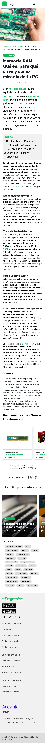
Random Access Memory (19, 141)
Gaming (22, 558)
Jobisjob (31, 722)
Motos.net (20, 722)
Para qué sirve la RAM (22, 148)
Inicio (5, 47)
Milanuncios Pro (9, 686)
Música (9, 573)
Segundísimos (12, 577)
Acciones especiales (14, 546)
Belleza (24, 550)
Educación (10, 558)
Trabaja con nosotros (11, 672)
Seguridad (25, 577)
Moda (9, 570)
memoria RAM (28, 344)
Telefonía (10, 585)
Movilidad (28, 570)
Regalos (34, 573)
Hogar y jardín (12, 562)
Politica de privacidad (11, 641)
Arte (27, 546)
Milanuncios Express (11, 661)
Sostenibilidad (12, 581)
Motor (18, 570)
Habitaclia (18, 718)
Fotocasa (8, 718)
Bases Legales (12, 550)
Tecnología (26, 581)
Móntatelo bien (16, 47)
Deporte (9, 554)
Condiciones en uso (10, 635)
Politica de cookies (10, 647)
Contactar (6, 629)
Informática (21, 566)
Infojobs (29, 718)
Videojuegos (32, 585)
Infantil (9, 566)
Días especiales (23, 554)
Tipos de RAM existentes (23, 145)
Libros (32, 566)
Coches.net (9, 722)
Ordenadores (21, 573)
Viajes (20, 585)
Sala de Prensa (8, 666)
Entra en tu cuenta (10, 692)
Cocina (35, 550)
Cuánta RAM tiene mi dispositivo (18, 154)
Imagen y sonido (27, 562)
